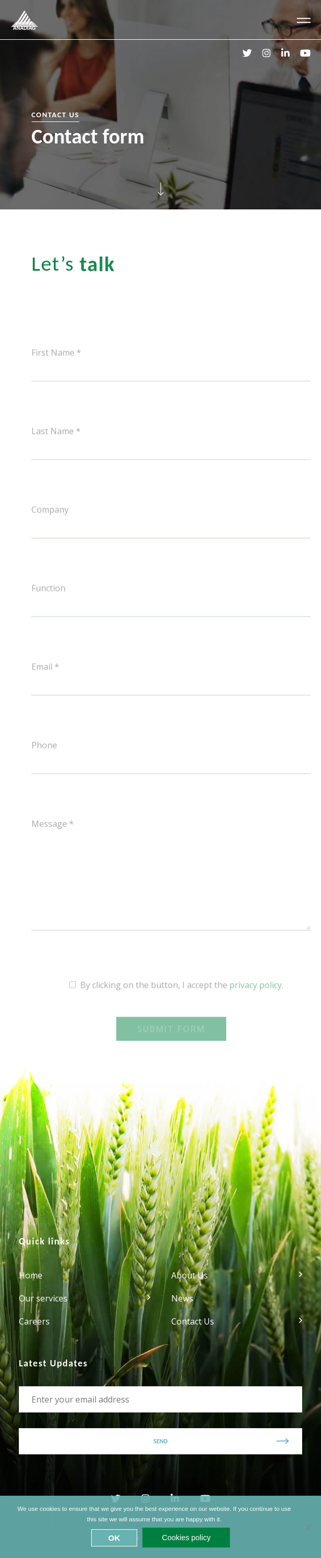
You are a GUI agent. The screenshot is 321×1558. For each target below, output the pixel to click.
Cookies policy (186, 1537)
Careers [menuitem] (34, 1321)
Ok (114, 1537)
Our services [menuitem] (43, 1298)
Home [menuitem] (30, 1275)
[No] (308, 1527)
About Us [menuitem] (189, 1275)
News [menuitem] (182, 1298)
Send (160, 1441)
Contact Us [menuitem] (192, 1321)
